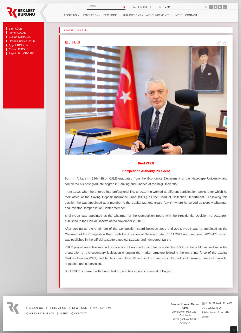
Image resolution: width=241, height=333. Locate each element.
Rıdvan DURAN (18, 49)
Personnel (68, 30)
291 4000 (227, 303)
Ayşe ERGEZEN (18, 45)
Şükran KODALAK (20, 36)
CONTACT (191, 15)
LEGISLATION (91, 15)
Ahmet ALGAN (17, 32)
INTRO (178, 15)
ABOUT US (71, 15)
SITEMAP (164, 7)
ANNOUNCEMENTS (159, 15)
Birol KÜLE (15, 28)
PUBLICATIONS (133, 15)
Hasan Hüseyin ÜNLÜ (22, 41)
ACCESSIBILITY (142, 7)
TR (206, 7)
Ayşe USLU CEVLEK (21, 53)
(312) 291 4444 (213, 303)
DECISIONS (112, 15)
